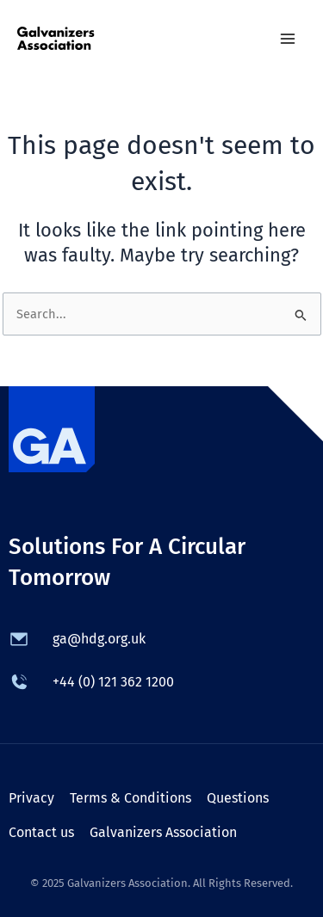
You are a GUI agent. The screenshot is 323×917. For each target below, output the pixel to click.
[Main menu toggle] (288, 39)
